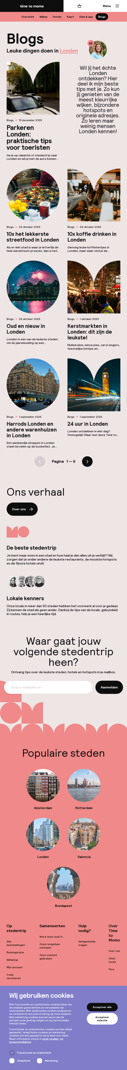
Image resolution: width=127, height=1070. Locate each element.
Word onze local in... (52, 936)
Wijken (43, 17)
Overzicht (27, 17)
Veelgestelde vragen (86, 943)
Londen (69, 50)
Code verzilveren (14, 976)
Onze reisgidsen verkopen (50, 945)
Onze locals (112, 960)
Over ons (23, 509)
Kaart (70, 17)
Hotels (57, 17)
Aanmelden (109, 687)
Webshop (12, 960)
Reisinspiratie (15, 952)
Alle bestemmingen (16, 943)
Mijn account (15, 967)
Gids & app (86, 17)
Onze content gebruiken (48, 956)
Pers (111, 969)
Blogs (102, 17)
